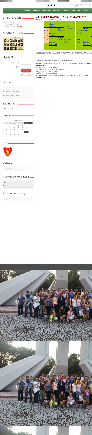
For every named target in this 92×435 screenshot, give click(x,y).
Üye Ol (65, 6)
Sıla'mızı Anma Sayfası (32, 11)
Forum (66, 11)
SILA (6, 199)
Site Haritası (8, 108)
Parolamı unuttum (26, 74)
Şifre (17, 67)
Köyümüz (7, 88)
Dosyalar (86, 11)
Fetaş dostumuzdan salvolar (14, 169)
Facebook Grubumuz (11, 92)
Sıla (4, 182)
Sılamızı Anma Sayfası (12, 96)
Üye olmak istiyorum (25, 75)
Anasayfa (46, 11)
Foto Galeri (76, 11)
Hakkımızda (57, 11)
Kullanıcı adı (15, 63)
